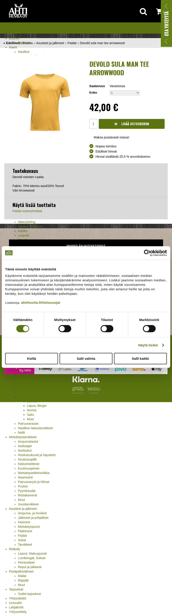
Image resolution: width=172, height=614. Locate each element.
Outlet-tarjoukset (29, 594)
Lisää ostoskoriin (131, 123)
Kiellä (31, 358)
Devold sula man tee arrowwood (102, 43)
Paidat (22, 535)
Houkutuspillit (27, 459)
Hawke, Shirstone (30, 226)
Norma (31, 410)
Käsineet (24, 522)
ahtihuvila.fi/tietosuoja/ (40, 302)
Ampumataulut (28, 441)
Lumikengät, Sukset (31, 558)
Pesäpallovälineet (21, 571)
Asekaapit (25, 446)
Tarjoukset (16, 589)
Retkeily (14, 549)
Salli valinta (86, 358)
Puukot (23, 486)
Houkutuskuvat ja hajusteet (37, 455)
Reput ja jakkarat (29, 567)
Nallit (21, 432)
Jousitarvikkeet (28, 504)
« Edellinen (11, 43)
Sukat (22, 540)
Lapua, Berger (37, 405)
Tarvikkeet (25, 544)
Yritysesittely (18, 612)
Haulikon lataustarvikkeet (35, 428)
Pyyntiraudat (26, 491)
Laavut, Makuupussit (32, 553)
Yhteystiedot (17, 598)
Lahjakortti (16, 607)
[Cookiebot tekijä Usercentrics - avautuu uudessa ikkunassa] (147, 253)
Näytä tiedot (148, 345)
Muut (30, 419)
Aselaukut (25, 450)
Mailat (22, 576)
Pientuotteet (26, 562)
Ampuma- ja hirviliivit (32, 513)
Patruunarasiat (28, 423)
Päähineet (25, 531)
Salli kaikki (140, 358)
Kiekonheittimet (28, 464)
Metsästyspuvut (29, 526)
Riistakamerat (27, 495)
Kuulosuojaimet (28, 468)
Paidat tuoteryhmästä (27, 211)
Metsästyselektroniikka (33, 473)
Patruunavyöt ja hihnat (33, 482)
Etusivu (14, 38)
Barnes (32, 401)
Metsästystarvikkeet (23, 437)
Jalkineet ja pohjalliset (33, 517)
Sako (30, 414)
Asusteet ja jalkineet (23, 509)
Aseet (13, 47)
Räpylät (23, 580)
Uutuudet (15, 603)
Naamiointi (25, 477)
